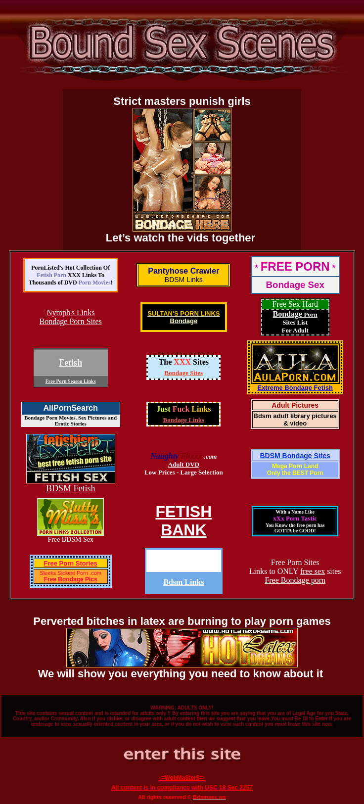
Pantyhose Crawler (183, 271)
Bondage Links (183, 420)
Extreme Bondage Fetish (294, 387)
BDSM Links (184, 280)
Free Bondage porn (295, 580)
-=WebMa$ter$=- (182, 777)
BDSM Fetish (70, 488)
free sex (312, 571)
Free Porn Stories (70, 563)
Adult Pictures (295, 405)
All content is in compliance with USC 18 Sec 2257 (182, 787)
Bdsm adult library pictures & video (295, 419)
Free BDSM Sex (70, 539)
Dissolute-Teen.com (183, 561)
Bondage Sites (184, 373)
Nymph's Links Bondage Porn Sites (71, 317)
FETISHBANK (183, 521)
